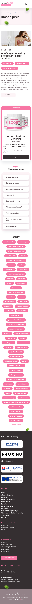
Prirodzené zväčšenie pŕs (14, 207)
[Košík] (26, 4)
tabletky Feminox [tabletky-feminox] (16, 370)
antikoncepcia (23, 242)
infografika (21, 278)
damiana (23, 255)
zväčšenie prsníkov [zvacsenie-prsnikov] (16, 407)
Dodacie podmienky (7, 506)
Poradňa (4, 504)
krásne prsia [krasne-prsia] (16, 288)
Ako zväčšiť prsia (7, 495)
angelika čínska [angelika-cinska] (9, 242)
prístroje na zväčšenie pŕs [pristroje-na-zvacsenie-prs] (16, 324)
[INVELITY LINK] (19, 600)
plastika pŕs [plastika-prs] (9, 310)
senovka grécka (22, 63)
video (8, 393)
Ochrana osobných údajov (9, 510)
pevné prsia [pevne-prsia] (7, 306)
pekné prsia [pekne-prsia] (23, 301)
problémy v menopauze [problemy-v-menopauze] (16, 329)
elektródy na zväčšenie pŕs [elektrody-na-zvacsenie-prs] (16, 260)
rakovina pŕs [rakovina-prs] (11, 338)
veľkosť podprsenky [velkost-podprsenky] (22, 388)
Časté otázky (5, 501)
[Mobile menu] (30, 4)
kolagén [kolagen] (9, 283)
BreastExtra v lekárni (8, 499)
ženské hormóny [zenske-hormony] (9, 397)
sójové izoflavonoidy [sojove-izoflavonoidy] (16, 352)
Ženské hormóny (11, 226)
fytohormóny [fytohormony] (23, 269)
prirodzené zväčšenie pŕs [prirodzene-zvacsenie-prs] (16, 320)
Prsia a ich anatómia (12, 213)
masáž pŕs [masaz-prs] (11, 297)
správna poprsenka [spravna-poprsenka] (11, 361)
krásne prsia (7, 63)
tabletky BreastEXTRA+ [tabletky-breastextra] (16, 365)
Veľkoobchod (5, 515)
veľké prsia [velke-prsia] (7, 388)
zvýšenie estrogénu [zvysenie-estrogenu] (16, 416)
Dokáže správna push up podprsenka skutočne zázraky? (13, 55)
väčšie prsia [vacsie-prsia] (8, 384)
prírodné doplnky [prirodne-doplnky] (16, 315)
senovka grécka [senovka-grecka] (8, 343)
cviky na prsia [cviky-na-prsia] (10, 255)
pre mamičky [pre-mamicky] (22, 310)
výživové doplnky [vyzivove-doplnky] (20, 393)
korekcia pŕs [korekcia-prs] (21, 283)
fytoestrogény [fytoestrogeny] (9, 269)
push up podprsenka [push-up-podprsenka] (21, 333)
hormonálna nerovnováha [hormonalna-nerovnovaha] (16, 274)
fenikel (21, 265)
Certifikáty (4, 508)
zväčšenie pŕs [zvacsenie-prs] (24, 397)
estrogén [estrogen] (11, 265)
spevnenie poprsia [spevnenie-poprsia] (16, 356)
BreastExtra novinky (12, 177)
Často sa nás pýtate (12, 183)
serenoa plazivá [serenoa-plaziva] (23, 343)
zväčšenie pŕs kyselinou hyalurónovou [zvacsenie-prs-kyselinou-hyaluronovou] (16, 402)
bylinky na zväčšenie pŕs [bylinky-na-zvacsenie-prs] (16, 246)
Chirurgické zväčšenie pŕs (14, 189)
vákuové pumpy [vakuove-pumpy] (22, 384)
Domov (3, 13)
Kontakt (3, 517)
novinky (21, 297)
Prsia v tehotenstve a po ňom (14, 219)
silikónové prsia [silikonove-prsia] (22, 347)
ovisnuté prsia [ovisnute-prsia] (9, 301)
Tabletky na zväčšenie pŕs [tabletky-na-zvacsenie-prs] (16, 379)
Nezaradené (10, 195)
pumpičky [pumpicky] (7, 333)
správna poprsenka (9, 68)
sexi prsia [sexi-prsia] (8, 347)
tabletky (24, 361)
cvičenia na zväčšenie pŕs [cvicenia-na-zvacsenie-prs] (16, 251)
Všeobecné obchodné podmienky (12, 513)
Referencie (4, 497)
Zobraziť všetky (16, 424)
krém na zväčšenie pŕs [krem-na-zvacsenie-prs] (16, 292)
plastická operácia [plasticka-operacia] (22, 306)
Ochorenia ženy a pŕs (13, 201)
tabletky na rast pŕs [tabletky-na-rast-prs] (16, 375)
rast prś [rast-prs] (22, 338)
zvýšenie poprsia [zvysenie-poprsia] (16, 420)
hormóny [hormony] (10, 278)
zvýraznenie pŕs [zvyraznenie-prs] (16, 411)
